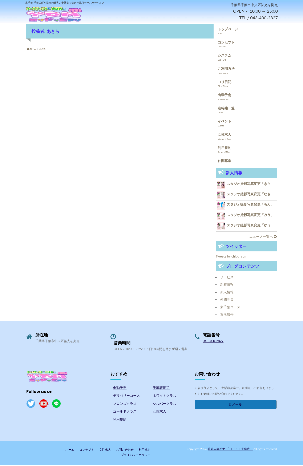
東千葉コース (230, 308)
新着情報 (227, 286)
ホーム (69, 451)
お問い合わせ (125, 451)
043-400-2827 (213, 342)
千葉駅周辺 (161, 389)
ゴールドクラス (125, 413)
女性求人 (224, 136)
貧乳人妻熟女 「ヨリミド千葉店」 (230, 450)
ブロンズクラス (125, 405)
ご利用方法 (226, 70)
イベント (224, 123)
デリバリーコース (126, 397)
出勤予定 (224, 96)
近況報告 (227, 316)
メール (235, 406)
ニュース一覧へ (263, 238)
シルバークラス (164, 405)
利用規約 (224, 149)
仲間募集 (224, 162)
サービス (227, 278)
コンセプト (226, 43)
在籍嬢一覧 (226, 109)
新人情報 (227, 293)
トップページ (228, 30)
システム (224, 57)
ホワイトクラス (164, 397)
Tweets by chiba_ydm (231, 258)
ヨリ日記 (224, 83)
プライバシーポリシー (135, 456)
